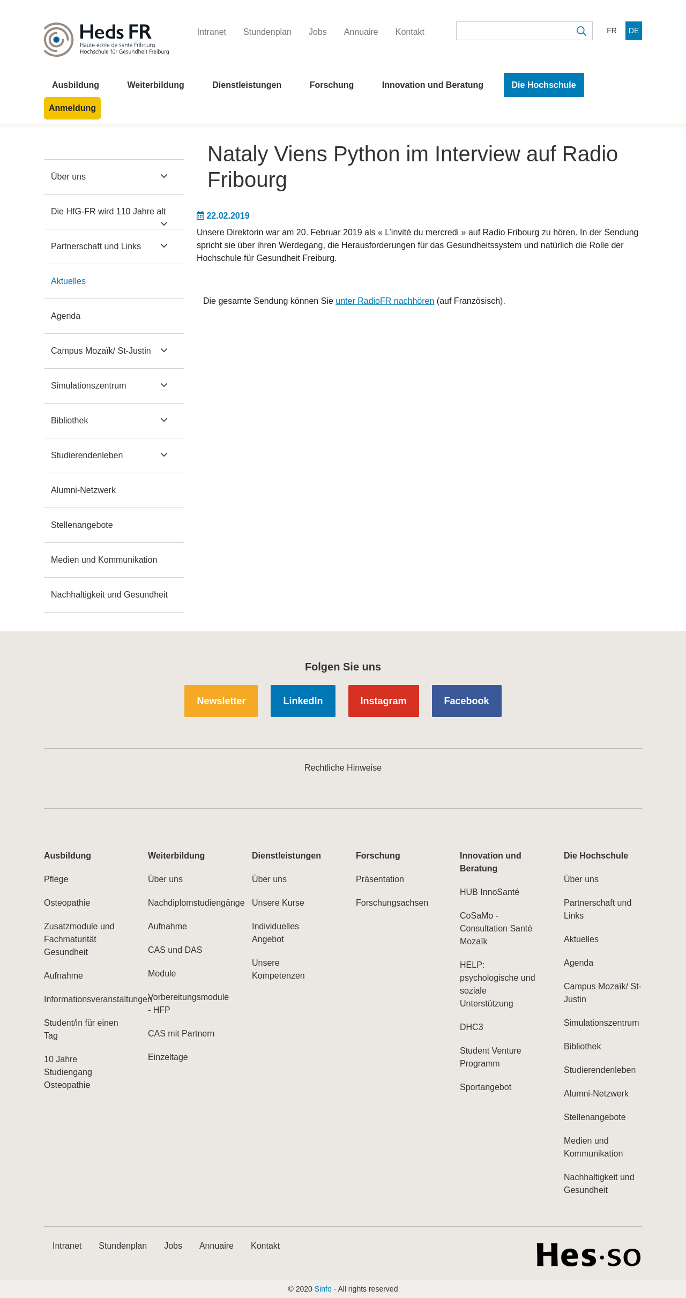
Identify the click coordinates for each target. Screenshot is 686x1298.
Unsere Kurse (278, 902)
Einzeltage (168, 1057)
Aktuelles (68, 281)
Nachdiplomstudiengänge (187, 902)
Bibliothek (69, 420)
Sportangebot (485, 1087)
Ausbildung (75, 84)
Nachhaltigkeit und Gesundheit (109, 594)
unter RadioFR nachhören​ (384, 300)
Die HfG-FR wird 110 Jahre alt (108, 211)
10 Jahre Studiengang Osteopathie (68, 1072)
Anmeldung (72, 108)
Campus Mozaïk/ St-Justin (101, 350)
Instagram (384, 701)
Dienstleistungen (246, 84)
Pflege (56, 879)
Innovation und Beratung (432, 84)
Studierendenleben (87, 455)
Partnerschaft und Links (96, 246)
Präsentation (380, 879)
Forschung (332, 84)
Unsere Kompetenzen (278, 969)
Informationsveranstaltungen (83, 999)
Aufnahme (63, 975)
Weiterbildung (155, 84)
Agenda (65, 315)
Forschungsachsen (392, 902)
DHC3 (471, 1027)
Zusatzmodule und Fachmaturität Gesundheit (79, 939)
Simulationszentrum (88, 385)
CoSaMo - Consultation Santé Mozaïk (496, 928)
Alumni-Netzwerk (83, 490)
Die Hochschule (544, 84)
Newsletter (221, 701)
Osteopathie (67, 902)
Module (162, 973)
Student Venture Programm (490, 1057)
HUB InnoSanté (489, 892)
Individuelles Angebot (275, 933)
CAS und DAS (175, 949)
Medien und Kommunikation (104, 559)
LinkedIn (303, 701)
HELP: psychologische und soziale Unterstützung (497, 984)
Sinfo (323, 1289)
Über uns (68, 176)
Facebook (466, 701)
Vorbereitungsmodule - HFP (187, 1003)
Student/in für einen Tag (81, 1029)
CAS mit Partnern (181, 1033)
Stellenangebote (82, 524)
